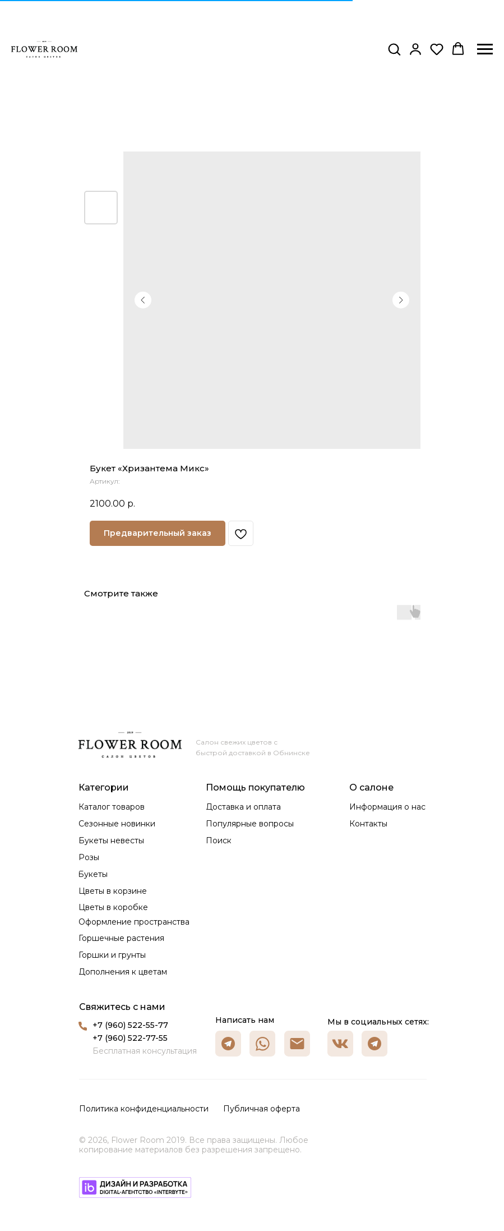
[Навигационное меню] (485, 49)
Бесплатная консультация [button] (145, 1051)
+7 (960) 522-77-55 (130, 1038)
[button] (394, 49)
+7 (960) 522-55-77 (130, 1025)
